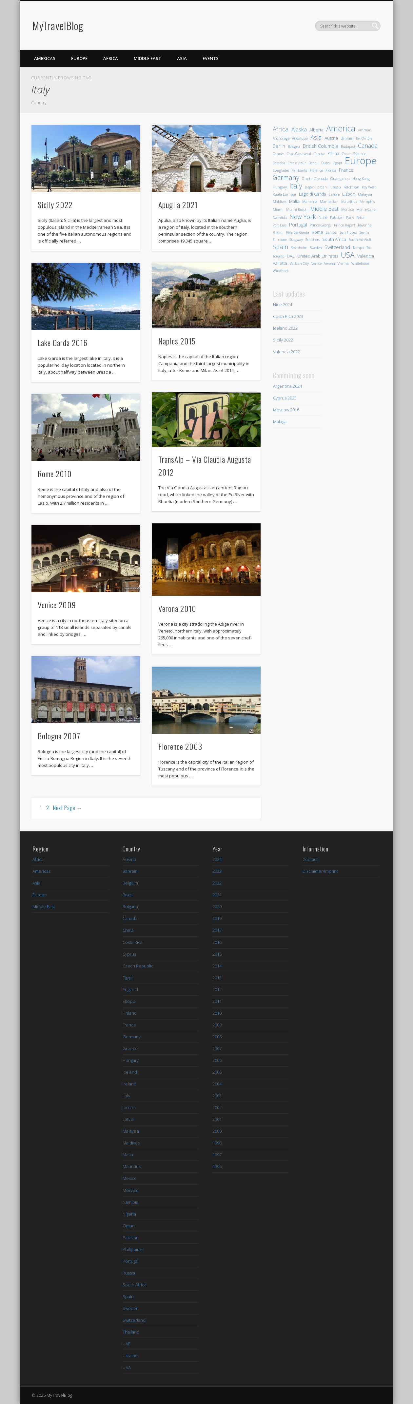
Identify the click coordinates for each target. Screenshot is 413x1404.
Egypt (128, 978)
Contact (310, 859)
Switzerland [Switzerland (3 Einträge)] (337, 247)
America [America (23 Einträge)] (340, 128)
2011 (217, 1001)
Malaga (279, 421)
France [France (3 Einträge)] (346, 169)
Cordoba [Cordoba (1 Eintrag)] (279, 163)
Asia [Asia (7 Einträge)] (316, 137)
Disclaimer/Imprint (320, 871)
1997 (217, 1155)
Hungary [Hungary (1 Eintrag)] (280, 187)
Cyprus (129, 954)
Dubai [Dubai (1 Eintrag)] (326, 163)
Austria (129, 859)
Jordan (129, 1107)
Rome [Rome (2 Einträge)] (317, 232)
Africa (110, 58)
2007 (217, 1048)
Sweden (131, 1308)
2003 (217, 1096)
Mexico (130, 1178)
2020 (217, 906)
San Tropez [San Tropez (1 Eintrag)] (348, 232)
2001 (217, 1119)
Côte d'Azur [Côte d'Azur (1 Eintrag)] (297, 163)
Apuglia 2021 (178, 204)
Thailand (131, 1332)
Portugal (131, 1261)
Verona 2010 (177, 608)
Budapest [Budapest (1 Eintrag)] (348, 146)
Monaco (131, 1190)
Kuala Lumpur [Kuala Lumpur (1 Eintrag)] (284, 194)
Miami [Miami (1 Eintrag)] (278, 209)
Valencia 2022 (286, 352)
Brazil (128, 895)
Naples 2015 (177, 341)
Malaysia (131, 1131)
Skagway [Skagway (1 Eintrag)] (296, 239)
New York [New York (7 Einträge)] (302, 216)
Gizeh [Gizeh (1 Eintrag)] (306, 178)
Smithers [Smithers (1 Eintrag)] (312, 239)
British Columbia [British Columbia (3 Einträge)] (320, 146)
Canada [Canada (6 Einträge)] (368, 145)
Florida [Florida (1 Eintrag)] (330, 170)
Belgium (130, 883)
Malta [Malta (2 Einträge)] (294, 201)
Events (211, 58)
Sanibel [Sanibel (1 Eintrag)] (331, 232)
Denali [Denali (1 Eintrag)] (313, 163)
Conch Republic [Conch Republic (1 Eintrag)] (354, 153)
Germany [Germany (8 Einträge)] (286, 177)
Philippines (133, 1249)
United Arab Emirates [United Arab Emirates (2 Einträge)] (317, 256)
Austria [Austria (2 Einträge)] (331, 138)
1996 (217, 1166)
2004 (217, 1084)
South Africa (135, 1285)
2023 (217, 871)
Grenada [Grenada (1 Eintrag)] (321, 178)
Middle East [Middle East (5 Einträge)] (324, 208)
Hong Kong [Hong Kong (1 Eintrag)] (361, 178)
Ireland (129, 1084)
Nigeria (129, 1214)
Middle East (147, 58)
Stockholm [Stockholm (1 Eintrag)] (299, 247)
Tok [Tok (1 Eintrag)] (368, 247)
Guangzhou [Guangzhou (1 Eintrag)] (340, 178)
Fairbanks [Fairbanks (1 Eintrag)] (299, 170)
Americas (44, 58)
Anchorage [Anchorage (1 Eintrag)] (281, 138)
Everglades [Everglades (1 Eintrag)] (281, 170)
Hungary (131, 1060)
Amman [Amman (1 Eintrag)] (364, 130)
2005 (217, 1072)
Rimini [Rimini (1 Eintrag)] (278, 232)
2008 (217, 1037)
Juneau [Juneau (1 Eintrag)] (335, 187)
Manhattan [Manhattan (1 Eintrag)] (329, 201)
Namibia (130, 1202)
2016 (217, 942)
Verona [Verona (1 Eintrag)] (329, 263)
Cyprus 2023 (285, 398)
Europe (79, 58)
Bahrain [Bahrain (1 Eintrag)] (347, 138)
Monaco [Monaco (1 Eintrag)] (347, 209)
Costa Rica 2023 (288, 316)
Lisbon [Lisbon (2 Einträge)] (348, 194)
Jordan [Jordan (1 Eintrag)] (322, 187)
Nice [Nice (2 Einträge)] (323, 217)
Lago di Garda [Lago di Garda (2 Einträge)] (312, 194)
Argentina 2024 (287, 386)
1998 (217, 1143)
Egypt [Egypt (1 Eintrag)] (337, 163)
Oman (129, 1226)
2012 (217, 989)
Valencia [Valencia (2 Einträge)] (365, 256)
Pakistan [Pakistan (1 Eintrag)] (337, 217)
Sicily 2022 (55, 204)
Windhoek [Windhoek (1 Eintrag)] (280, 270)
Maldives (131, 1143)
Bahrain (130, 871)
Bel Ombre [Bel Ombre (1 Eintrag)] (364, 138)
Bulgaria (130, 906)
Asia (182, 58)
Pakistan (131, 1237)
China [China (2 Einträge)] (333, 153)
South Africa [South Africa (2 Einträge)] (334, 239)
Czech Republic (138, 966)
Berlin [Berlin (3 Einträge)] (279, 146)
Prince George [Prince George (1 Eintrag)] (320, 225)
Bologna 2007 (59, 736)
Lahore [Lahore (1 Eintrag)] (334, 194)
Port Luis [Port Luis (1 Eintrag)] (279, 225)
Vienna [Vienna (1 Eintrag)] (343, 263)
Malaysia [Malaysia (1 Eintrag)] (365, 194)
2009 (217, 1025)
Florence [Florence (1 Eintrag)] (316, 170)
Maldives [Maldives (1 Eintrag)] (279, 201)
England (130, 989)
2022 (217, 883)
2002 (217, 1107)
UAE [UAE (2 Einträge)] (291, 256)
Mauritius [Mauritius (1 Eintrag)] (349, 201)
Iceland (130, 1072)
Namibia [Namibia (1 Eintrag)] (280, 217)
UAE (126, 1344)
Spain (128, 1296)
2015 (217, 954)
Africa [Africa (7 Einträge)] (281, 129)
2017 (217, 930)
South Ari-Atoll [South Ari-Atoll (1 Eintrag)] (360, 239)
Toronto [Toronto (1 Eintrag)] (278, 256)
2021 (217, 895)
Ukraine (130, 1355)
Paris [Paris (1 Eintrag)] (350, 217)
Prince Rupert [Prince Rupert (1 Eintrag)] (344, 225)
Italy (126, 1096)
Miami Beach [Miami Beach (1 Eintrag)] (296, 209)
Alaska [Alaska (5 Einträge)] (299, 129)
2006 (217, 1060)
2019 (217, 918)
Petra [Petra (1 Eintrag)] (360, 217)
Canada (130, 918)
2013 (217, 978)
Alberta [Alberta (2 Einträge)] (316, 130)
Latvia (128, 1119)
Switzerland (134, 1320)
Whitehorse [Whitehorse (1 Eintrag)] (360, 263)
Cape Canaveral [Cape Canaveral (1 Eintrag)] (299, 153)
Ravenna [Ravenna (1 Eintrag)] (365, 225)
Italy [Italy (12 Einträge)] (295, 185)
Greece (130, 1048)
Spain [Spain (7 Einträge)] (280, 246)
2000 (217, 1131)
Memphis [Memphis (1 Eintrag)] (367, 201)
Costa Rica (133, 942)
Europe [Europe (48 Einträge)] (361, 160)
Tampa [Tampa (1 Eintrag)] (358, 247)
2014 (217, 966)
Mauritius (132, 1166)
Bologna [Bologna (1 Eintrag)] (294, 146)
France (129, 1025)
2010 (217, 1013)
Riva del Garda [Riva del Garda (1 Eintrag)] (297, 232)
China (128, 930)
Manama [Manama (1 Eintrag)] (309, 201)
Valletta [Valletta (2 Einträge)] (280, 263)
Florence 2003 (180, 746)
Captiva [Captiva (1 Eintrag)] (319, 153)
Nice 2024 (282, 304)
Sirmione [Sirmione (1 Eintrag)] (280, 239)
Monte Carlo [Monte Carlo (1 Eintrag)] (365, 209)
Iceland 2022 (285, 328)
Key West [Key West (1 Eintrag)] (369, 187)
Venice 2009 (57, 605)
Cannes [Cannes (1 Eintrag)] (278, 153)
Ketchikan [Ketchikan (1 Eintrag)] (351, 187)
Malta (128, 1155)
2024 (217, 859)
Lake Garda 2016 (63, 342)
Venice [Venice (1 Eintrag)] (316, 263)
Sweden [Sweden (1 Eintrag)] (316, 247)
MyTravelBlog (58, 25)
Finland (130, 1013)
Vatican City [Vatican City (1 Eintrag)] (299, 263)
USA (127, 1367)
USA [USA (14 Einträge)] (348, 254)
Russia (129, 1273)
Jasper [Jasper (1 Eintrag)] (309, 187)
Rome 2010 (55, 473)
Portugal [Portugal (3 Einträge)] (298, 224)
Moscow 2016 (286, 410)
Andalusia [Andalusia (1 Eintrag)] (300, 138)
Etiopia (129, 1001)
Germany (132, 1037)
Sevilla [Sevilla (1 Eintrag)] (364, 232)
